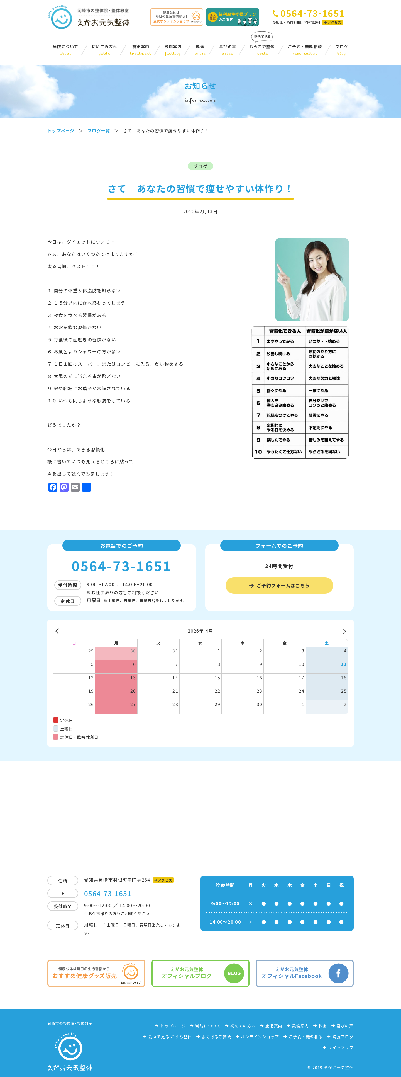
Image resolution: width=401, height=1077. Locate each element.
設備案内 (173, 50)
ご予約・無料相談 (305, 50)
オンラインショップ (260, 1036)
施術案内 (140, 50)
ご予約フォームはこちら (283, 585)
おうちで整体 (262, 50)
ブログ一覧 (98, 131)
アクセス (334, 22)
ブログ (341, 50)
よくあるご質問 (216, 1036)
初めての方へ (104, 50)
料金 (200, 50)
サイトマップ (341, 1047)
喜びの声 (227, 50)
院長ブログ (343, 1036)
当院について (66, 50)
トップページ (173, 1026)
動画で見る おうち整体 (170, 1036)
